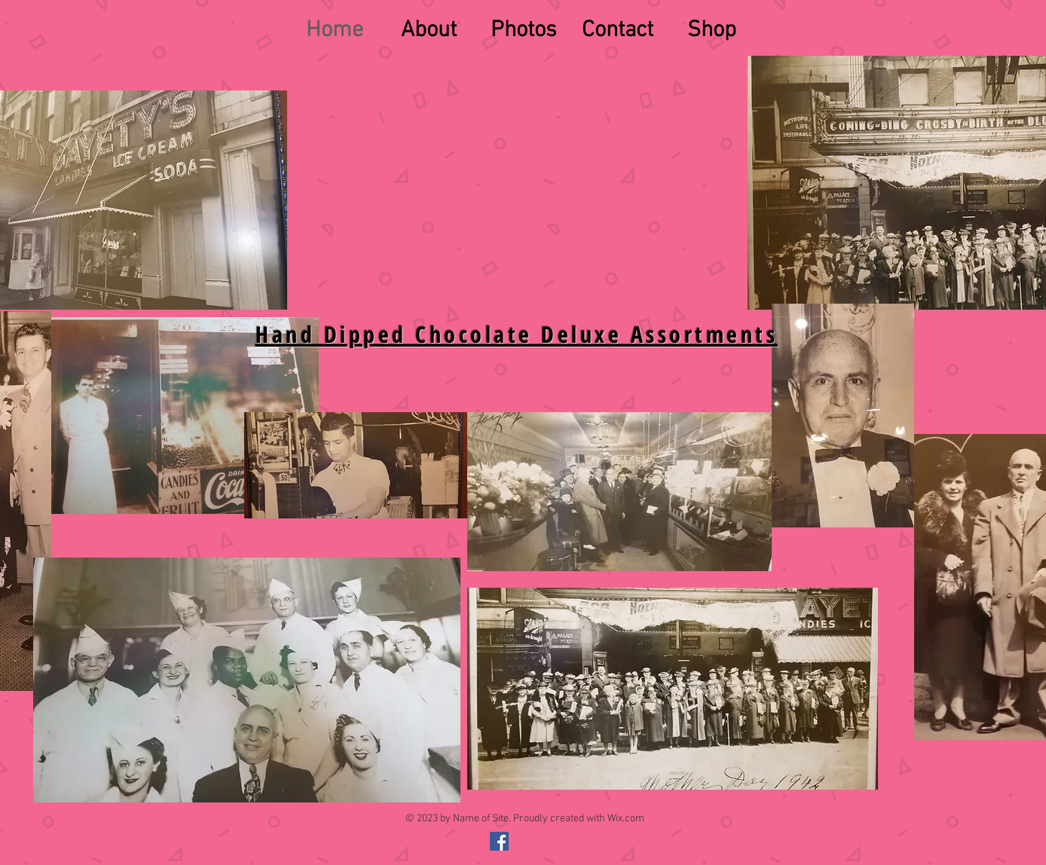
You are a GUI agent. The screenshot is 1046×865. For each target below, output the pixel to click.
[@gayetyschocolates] (499, 841)
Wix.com (625, 818)
